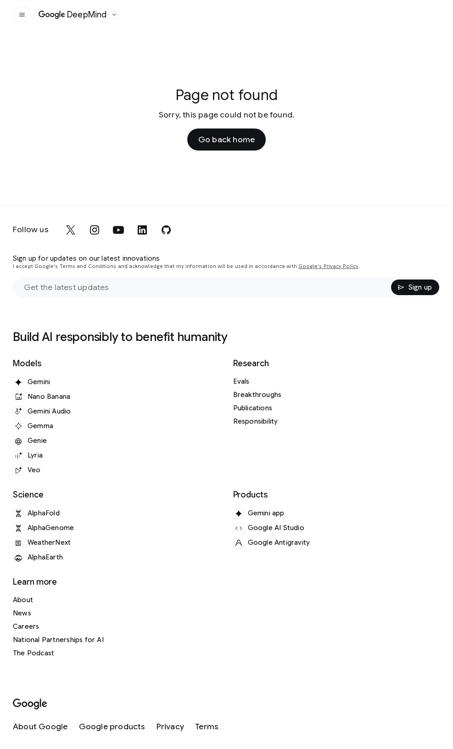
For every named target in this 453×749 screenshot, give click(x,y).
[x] (71, 230)
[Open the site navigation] (22, 14)
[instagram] (95, 230)
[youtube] (118, 230)
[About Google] (40, 726)
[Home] (73, 15)
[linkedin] (142, 230)
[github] (166, 230)
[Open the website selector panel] (114, 14)
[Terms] (206, 726)
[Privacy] (170, 726)
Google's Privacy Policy (328, 266)
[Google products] (112, 726)
